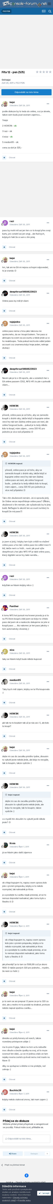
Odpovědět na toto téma (26, 92)
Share (12, 1154)
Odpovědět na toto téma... (18, 1138)
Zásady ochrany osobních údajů (31, 1182)
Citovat (12, 157)
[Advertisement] (26, 42)
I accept (44, 1193)
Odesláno (20, 105)
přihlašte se (37, 1127)
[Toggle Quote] (6, 463)
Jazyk (9, 1182)
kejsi (7, 79)
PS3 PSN (20, 83)
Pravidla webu (24, 1200)
